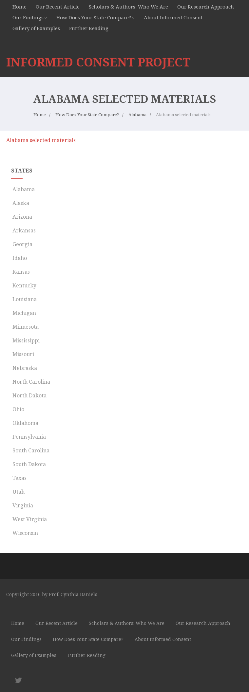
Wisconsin (24, 533)
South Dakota (28, 464)
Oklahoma (24, 423)
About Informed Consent (173, 17)
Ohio (17, 409)
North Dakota (29, 395)
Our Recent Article (58, 6)
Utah (18, 491)
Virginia (22, 505)
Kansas (20, 271)
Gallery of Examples (36, 28)
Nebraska (24, 368)
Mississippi (25, 340)
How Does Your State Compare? (93, 17)
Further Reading (88, 28)
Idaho (19, 258)
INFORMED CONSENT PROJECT (98, 62)
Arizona (21, 216)
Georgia (21, 244)
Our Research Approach (205, 6)
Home (19, 6)
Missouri (22, 354)
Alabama (23, 189)
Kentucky (23, 285)
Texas (19, 478)
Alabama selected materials (41, 140)
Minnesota (25, 326)
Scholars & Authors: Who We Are (128, 6)
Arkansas (23, 230)
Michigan (23, 313)
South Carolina (30, 450)
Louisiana (24, 299)
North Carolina (30, 381)
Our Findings (28, 17)
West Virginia (29, 519)
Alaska (20, 203)
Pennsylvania (28, 436)
